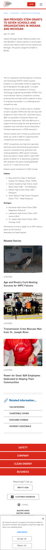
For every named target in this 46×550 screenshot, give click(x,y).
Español (25, 505)
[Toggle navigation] (41, 4)
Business (23, 472)
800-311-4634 (23, 487)
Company (23, 455)
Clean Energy (23, 463)
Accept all (22, 538)
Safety (23, 447)
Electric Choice (23, 513)
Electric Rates (23, 511)
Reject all (21, 545)
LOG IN (31, 4)
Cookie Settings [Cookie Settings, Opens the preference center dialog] (22, 532)
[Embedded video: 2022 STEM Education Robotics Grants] (24, 64)
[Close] (43, 518)
